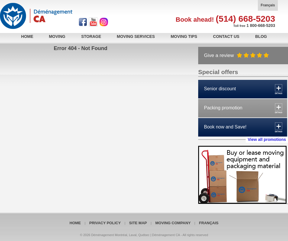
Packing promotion (223, 107)
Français (268, 5)
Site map (138, 223)
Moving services (136, 36)
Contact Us (226, 36)
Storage (91, 36)
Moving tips (184, 36)
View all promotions (267, 139)
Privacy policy (105, 223)
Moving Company (173, 223)
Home (27, 36)
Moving (57, 36)
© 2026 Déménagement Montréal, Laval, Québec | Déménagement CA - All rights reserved (144, 235)
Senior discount (220, 88)
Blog (261, 36)
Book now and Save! (225, 126)
